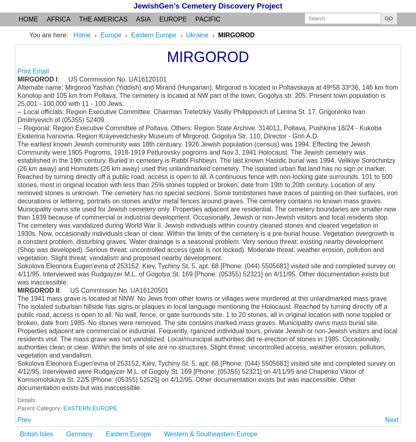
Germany (79, 434)
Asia (143, 19)
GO (389, 18)
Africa (59, 19)
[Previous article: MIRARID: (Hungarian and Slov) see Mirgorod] (24, 419)
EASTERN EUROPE (90, 408)
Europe (173, 19)
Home (28, 19)
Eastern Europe (128, 434)
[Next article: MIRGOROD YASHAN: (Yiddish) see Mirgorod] (392, 419)
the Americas (103, 19)
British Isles (36, 434)
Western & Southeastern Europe (211, 434)
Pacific (208, 19)
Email (40, 71)
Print (24, 71)
